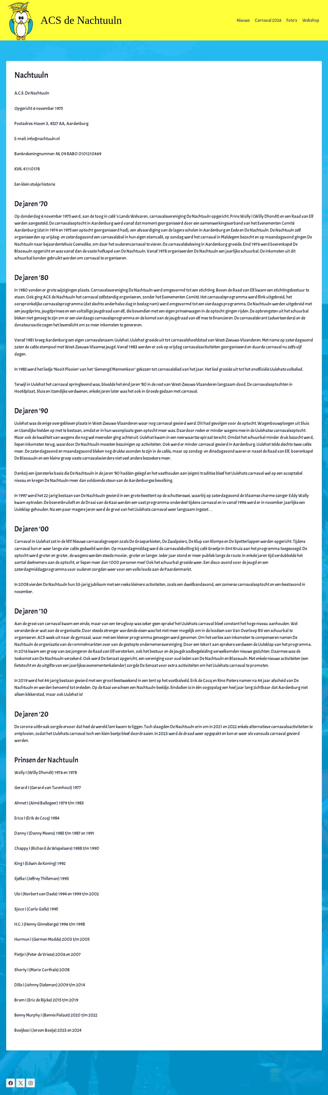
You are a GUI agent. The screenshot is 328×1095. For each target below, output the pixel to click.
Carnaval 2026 (268, 20)
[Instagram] (30, 1083)
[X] (20, 1083)
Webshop (310, 20)
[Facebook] (10, 1083)
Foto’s (291, 20)
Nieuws (243, 20)
